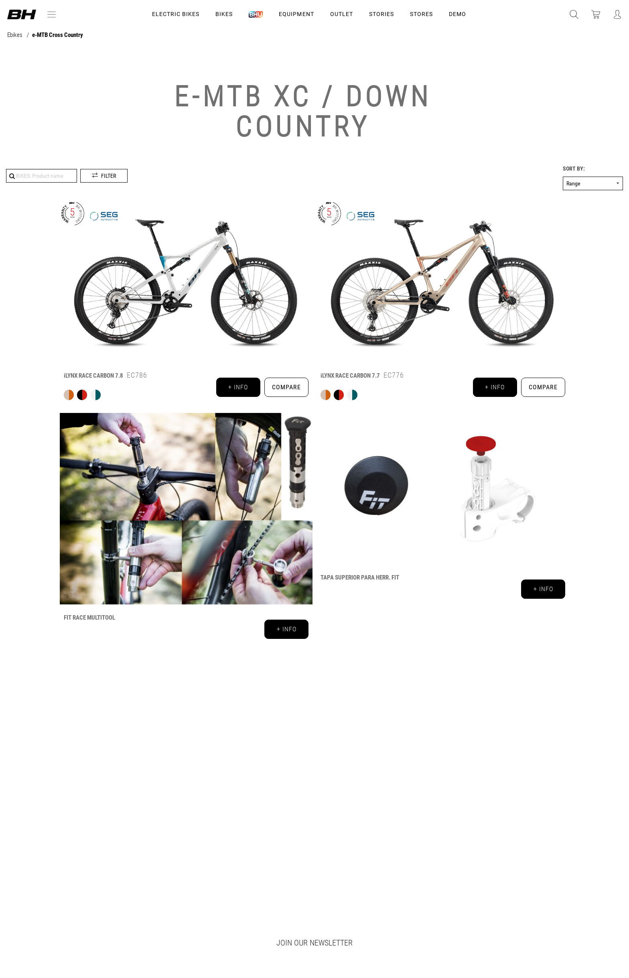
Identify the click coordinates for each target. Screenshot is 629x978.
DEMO (457, 14)
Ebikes (15, 35)
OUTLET (341, 14)
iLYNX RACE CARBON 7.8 (93, 375)
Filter (108, 176)
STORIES (381, 14)
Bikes (224, 14)
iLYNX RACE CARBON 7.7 (350, 375)
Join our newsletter (314, 943)
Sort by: (574, 168)
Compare (286, 387)
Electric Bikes (175, 14)
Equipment (296, 14)
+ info (238, 387)
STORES (421, 14)
